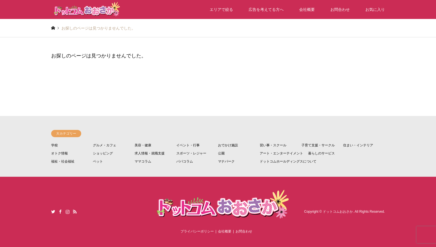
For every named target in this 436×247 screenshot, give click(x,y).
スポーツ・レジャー (191, 153)
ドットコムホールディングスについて (288, 161)
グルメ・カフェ (104, 145)
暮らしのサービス (321, 153)
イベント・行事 (188, 145)
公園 (221, 153)
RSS (75, 212)
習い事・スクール (273, 145)
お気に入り (375, 9)
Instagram (68, 212)
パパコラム (184, 161)
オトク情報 (59, 153)
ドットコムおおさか (338, 212)
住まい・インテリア (358, 145)
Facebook (60, 212)
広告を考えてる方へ (266, 9)
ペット (98, 161)
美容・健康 (143, 145)
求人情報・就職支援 (150, 153)
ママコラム (143, 161)
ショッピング (103, 153)
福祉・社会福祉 (63, 161)
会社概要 (307, 9)
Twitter (53, 212)
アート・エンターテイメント (281, 153)
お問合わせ (340, 9)
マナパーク (226, 161)
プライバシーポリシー (197, 231)
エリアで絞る (221, 9)
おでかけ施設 (228, 145)
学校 (54, 145)
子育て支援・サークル (318, 145)
